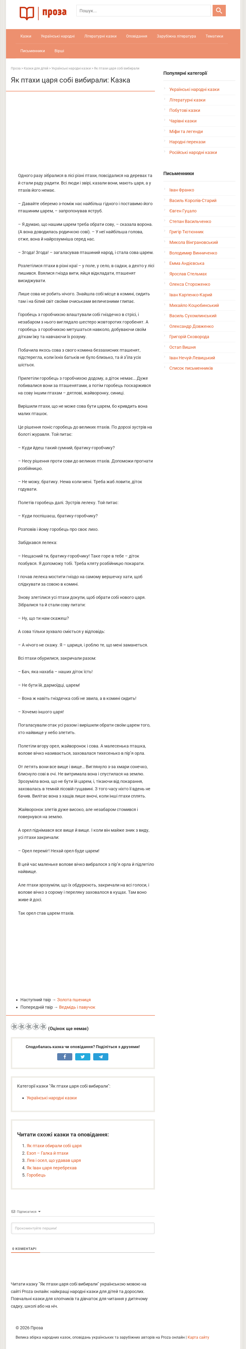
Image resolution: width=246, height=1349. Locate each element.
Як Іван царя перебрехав (52, 1167)
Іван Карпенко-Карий (190, 294)
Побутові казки (184, 110)
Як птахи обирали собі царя (54, 1145)
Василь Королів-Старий (192, 200)
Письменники (32, 51)
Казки (25, 36)
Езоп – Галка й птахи (47, 1153)
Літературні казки (100, 36)
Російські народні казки (193, 152)
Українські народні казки (52, 1097)
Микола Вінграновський (193, 242)
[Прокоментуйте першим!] (83, 1228)
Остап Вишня (182, 347)
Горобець (36, 1175)
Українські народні (58, 36)
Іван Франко (181, 189)
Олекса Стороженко (189, 284)
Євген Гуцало (183, 210)
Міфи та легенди (186, 131)
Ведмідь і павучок (77, 1007)
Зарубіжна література (176, 36)
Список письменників (191, 368)
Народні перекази (187, 141)
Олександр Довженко (191, 326)
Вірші (59, 51)
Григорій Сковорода (189, 336)
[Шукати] (219, 10)
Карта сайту (198, 1337)
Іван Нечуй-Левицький (192, 357)
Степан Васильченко (190, 221)
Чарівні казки (183, 120)
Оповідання (136, 36)
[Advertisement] (83, 132)
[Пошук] (143, 10)
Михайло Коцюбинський (194, 305)
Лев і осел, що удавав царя (54, 1160)
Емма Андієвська (186, 263)
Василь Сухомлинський (192, 315)
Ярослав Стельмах (188, 273)
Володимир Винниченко (193, 252)
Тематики (214, 36)
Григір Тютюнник (186, 231)
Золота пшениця (74, 999)
